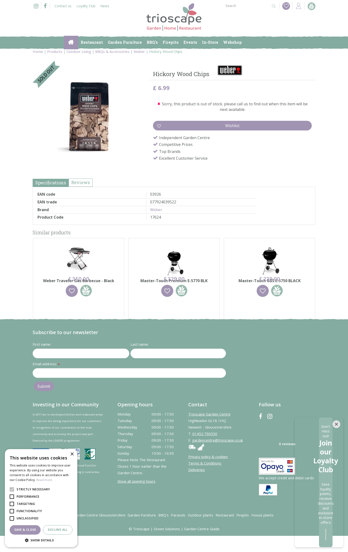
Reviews (80, 182)
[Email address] (129, 389)
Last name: (139, 360)
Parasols (178, 531)
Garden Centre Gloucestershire (99, 531)
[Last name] (178, 369)
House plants (262, 531)
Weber (156, 209)
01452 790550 (204, 449)
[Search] (246, 5)
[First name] (81, 369)
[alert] (41, 498)
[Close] (336, 480)
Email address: (46, 380)
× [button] (72, 454)
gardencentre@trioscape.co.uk (217, 456)
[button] (41, 540)
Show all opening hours (136, 497)
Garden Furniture (142, 531)
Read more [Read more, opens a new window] (44, 480)
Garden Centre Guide (201, 545)
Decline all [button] (57, 530)
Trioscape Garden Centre (209, 430)
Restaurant (225, 531)
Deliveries (196, 485)
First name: (42, 360)
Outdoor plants (200, 531)
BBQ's (163, 531)
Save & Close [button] (25, 530)
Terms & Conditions (204, 479)
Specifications (50, 183)
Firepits (242, 531)
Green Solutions (167, 545)
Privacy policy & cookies (208, 472)
